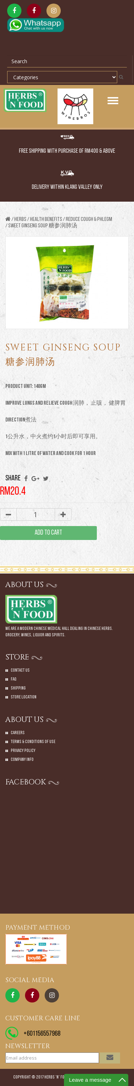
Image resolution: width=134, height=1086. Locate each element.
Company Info (22, 759)
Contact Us (20, 670)
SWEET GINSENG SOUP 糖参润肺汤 (42, 226)
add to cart (48, 533)
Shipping (18, 688)
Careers (18, 733)
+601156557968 (42, 1033)
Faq (13, 679)
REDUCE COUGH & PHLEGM (89, 219)
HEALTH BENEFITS (46, 219)
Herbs (20, 219)
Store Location (23, 697)
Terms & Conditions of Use (33, 741)
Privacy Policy (23, 750)
